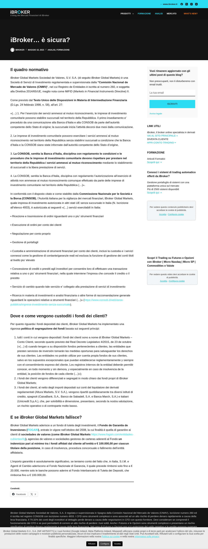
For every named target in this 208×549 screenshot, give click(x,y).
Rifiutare (91, 544)
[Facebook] (182, 4)
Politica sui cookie (111, 536)
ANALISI (159, 14)
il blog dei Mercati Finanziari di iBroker (29, 15)
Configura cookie (176, 214)
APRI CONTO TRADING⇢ (161, 142)
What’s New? (191, 14)
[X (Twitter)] (186, 4)
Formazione (63, 50)
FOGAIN (32, 429)
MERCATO (171, 14)
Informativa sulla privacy (147, 536)
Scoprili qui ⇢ (154, 162)
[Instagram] (191, 4)
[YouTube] (196, 4)
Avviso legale (156, 113)
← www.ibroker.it (168, 4)
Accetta (162, 214)
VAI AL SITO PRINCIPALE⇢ (162, 135)
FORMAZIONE (144, 14)
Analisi (51, 50)
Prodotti (128, 14)
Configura (105, 544)
